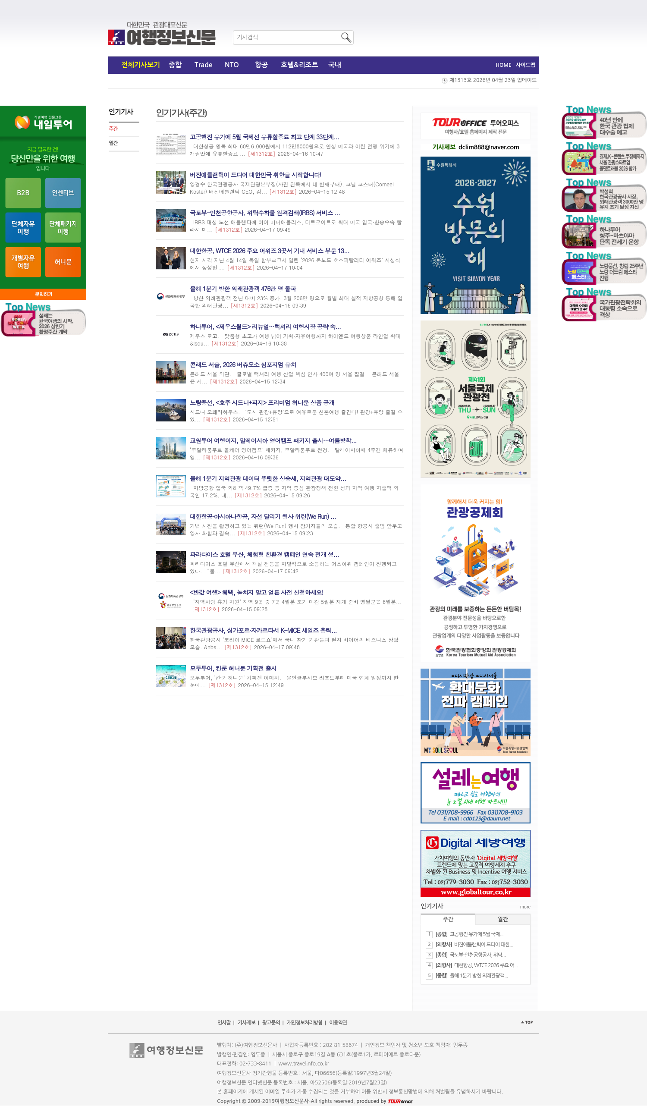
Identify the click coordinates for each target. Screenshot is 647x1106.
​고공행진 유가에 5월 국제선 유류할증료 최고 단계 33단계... (264, 136)
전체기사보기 (140, 65)
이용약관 (338, 1022)
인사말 (224, 1022)
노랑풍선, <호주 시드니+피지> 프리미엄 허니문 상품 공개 (262, 402)
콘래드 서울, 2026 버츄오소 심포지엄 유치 (243, 364)
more (525, 907)
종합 (175, 65)
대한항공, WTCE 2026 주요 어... (486, 965)
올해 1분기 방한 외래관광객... (479, 975)
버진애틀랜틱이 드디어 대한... (483, 944)
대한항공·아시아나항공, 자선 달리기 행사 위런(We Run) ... (263, 516)
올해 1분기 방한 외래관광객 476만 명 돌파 (243, 288)
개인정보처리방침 (304, 1022)
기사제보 (246, 1022)
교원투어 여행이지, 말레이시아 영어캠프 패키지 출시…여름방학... (273, 440)
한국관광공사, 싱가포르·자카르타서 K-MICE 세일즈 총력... (263, 630)
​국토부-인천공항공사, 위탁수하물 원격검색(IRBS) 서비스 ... (265, 212)
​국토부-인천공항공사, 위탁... (478, 955)
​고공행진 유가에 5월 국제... (476, 934)
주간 (113, 129)
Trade (204, 65)
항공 (261, 65)
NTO (232, 65)
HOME (504, 65)
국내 (334, 65)
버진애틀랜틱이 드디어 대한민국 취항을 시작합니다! (255, 174)
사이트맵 (525, 65)
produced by (384, 1101)
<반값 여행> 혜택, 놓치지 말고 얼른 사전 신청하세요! (256, 592)
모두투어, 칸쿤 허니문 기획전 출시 (233, 668)
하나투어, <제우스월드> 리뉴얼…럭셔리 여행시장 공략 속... (265, 326)
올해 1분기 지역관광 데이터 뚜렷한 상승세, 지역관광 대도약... (268, 478)
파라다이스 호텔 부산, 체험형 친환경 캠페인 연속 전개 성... (264, 554)
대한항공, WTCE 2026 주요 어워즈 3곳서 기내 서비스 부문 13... (269, 250)
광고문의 (271, 1022)
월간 (113, 143)
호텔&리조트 (299, 65)
